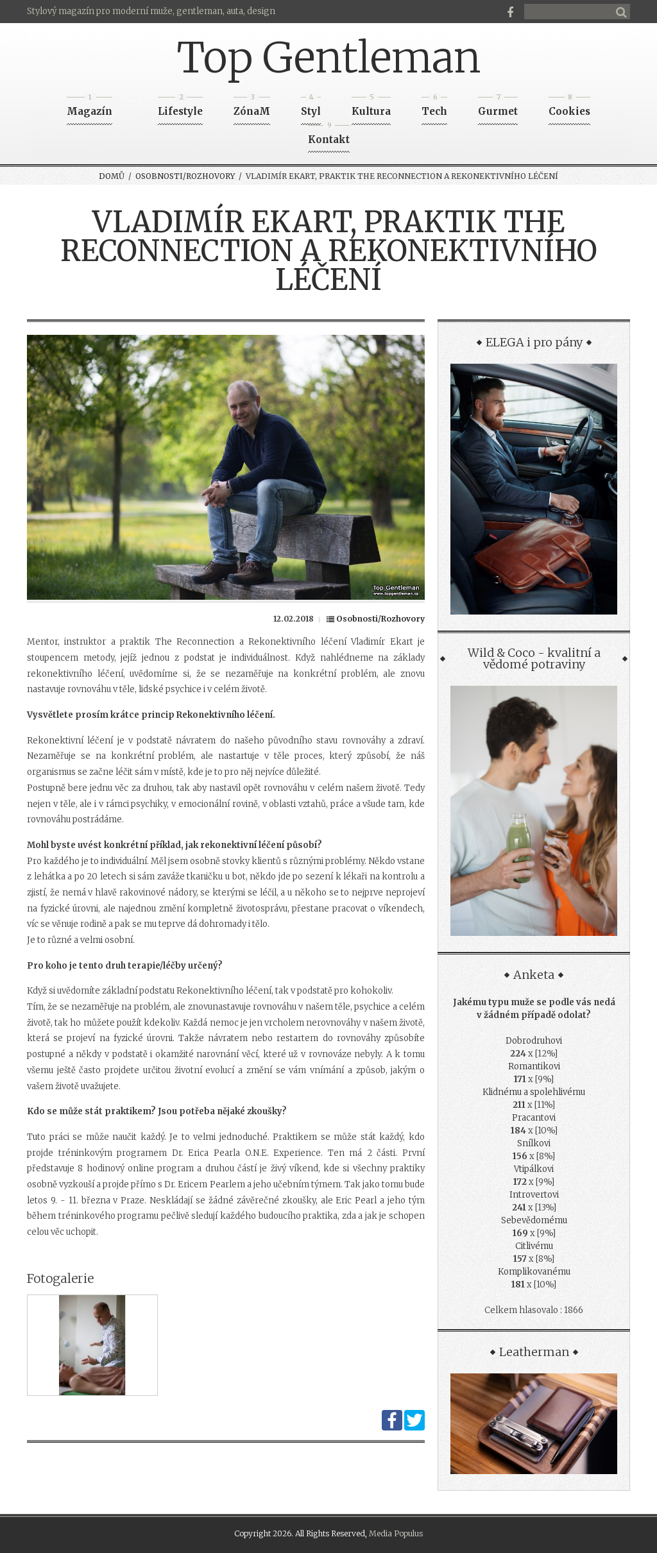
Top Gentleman (328, 57)
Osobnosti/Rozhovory (185, 176)
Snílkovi (533, 1143)
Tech (434, 107)
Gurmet (498, 107)
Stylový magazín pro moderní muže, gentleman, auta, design (151, 11)
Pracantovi (534, 1117)
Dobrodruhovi (534, 1040)
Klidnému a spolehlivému (533, 1092)
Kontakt (329, 136)
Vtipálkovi (534, 1169)
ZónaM (252, 107)
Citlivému (534, 1246)
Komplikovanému (534, 1271)
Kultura (371, 107)
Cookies (569, 107)
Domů (111, 176)
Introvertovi (534, 1194)
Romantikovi (534, 1066)
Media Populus (396, 1533)
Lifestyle (180, 107)
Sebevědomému (534, 1220)
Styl (311, 107)
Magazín (89, 107)
